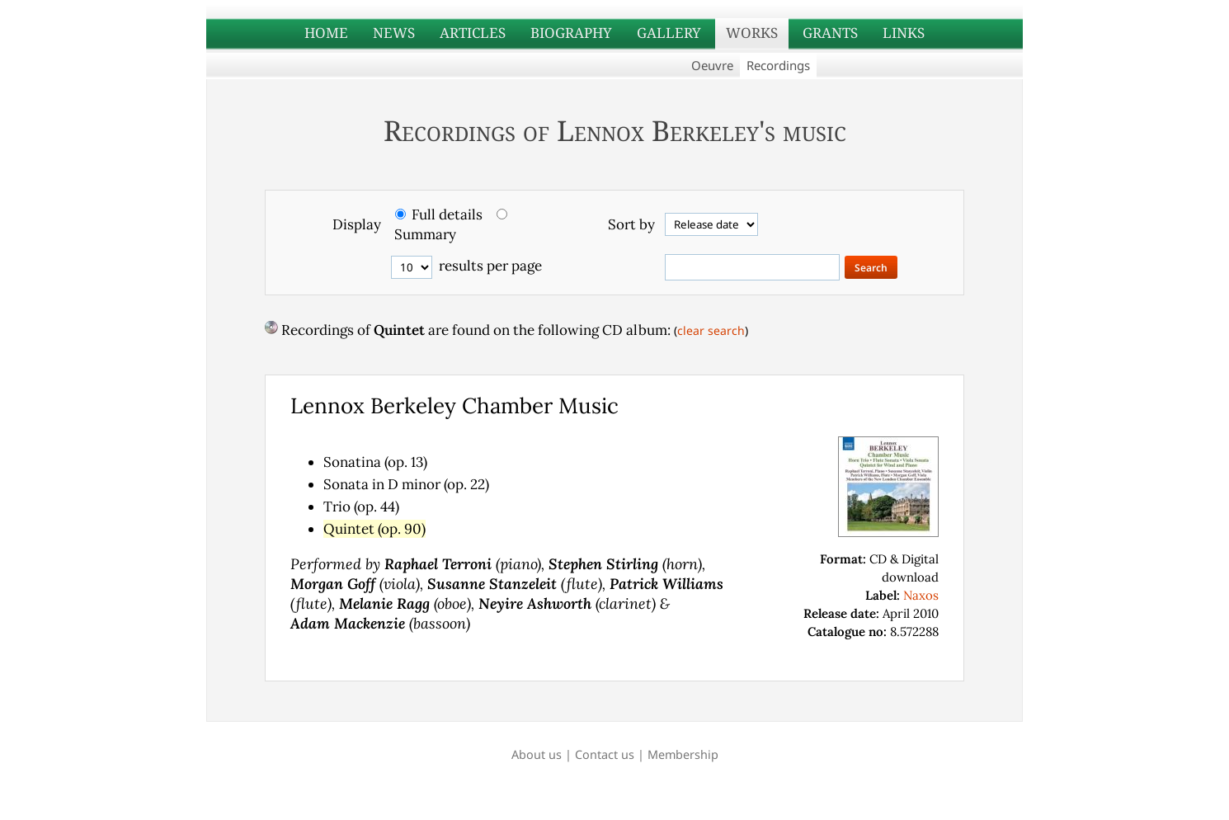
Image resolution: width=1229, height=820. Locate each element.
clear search (711, 330)
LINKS (904, 32)
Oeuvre (712, 65)
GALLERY (669, 32)
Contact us (604, 754)
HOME (326, 32)
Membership (682, 754)
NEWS (394, 32)
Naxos (921, 595)
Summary (425, 234)
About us (536, 754)
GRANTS (830, 32)
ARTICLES (473, 32)
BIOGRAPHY (571, 32)
